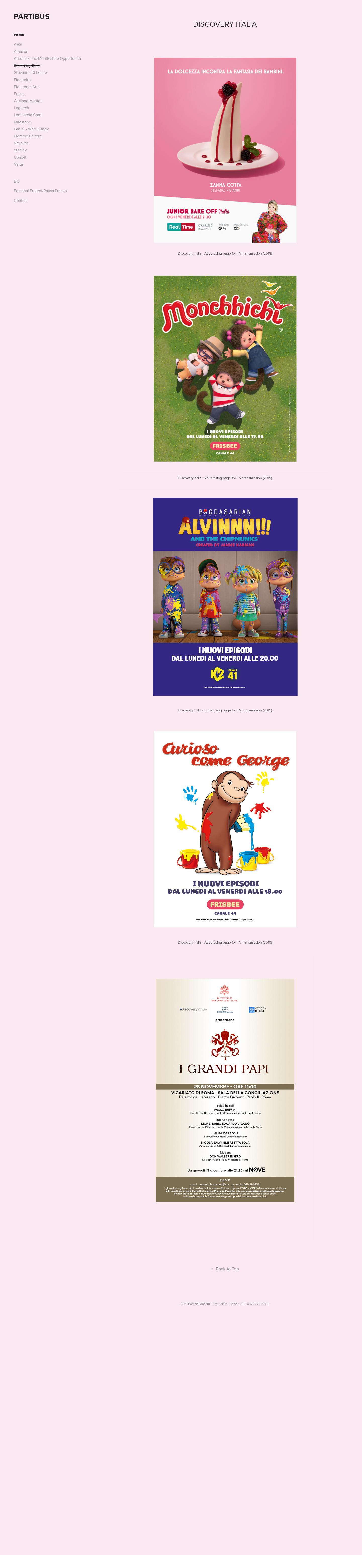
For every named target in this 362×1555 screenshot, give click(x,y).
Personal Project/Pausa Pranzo (40, 190)
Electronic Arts (26, 86)
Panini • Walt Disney (31, 129)
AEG (18, 44)
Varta (18, 164)
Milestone (22, 122)
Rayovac (21, 143)
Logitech (21, 107)
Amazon (21, 51)
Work (19, 34)
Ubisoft (20, 157)
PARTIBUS (32, 16)
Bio (17, 181)
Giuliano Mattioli (28, 100)
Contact (21, 200)
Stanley (20, 150)
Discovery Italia (27, 65)
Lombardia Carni (28, 115)
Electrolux (22, 79)
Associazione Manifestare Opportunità (47, 58)
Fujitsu (20, 93)
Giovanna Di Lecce (30, 72)
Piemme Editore (28, 136)
